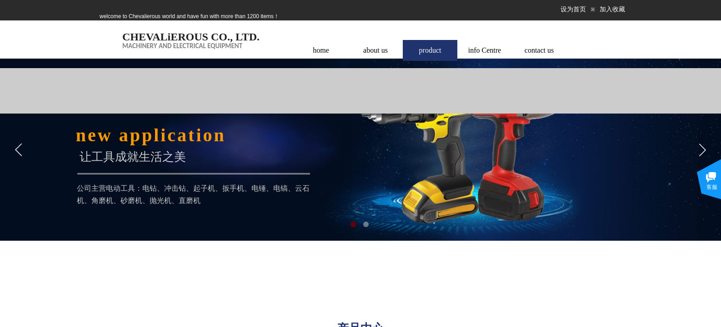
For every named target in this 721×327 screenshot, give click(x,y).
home (321, 50)
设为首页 (573, 9)
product (430, 50)
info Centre (484, 50)
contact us (539, 50)
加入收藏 (612, 9)
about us (375, 50)
